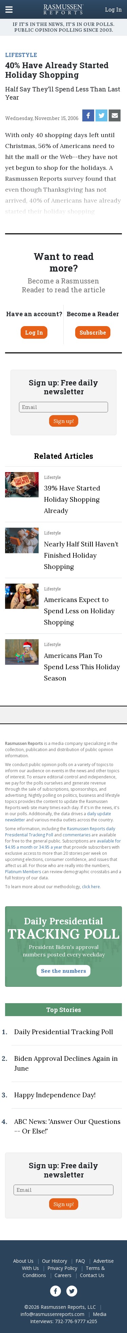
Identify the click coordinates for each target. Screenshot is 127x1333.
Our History (54, 1261)
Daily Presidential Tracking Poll (63, 1032)
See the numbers (63, 970)
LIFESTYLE (21, 54)
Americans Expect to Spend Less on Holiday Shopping (79, 611)
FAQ (80, 1261)
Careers (63, 1275)
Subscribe (93, 332)
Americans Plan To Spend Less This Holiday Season (82, 666)
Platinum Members (23, 872)
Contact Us (92, 1275)
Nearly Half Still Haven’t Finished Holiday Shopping (81, 555)
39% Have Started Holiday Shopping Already (72, 499)
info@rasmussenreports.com (52, 1314)
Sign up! (64, 421)
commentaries (76, 835)
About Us (23, 1261)
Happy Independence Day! (55, 1095)
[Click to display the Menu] (9, 9)
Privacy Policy (62, 1268)
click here (91, 887)
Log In (113, 9)
